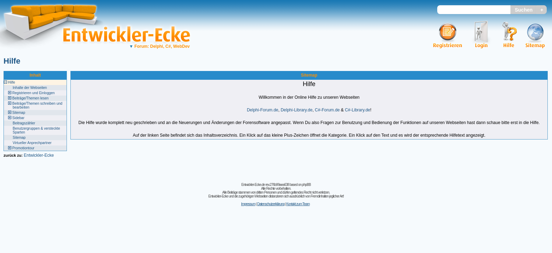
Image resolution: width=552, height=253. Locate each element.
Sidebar (18, 118)
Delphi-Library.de (297, 110)
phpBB (306, 185)
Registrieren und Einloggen (33, 93)
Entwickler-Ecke (39, 155)
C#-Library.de (357, 110)
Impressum (248, 204)
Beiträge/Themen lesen (30, 98)
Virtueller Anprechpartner (32, 143)
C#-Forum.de (327, 110)
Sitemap (18, 113)
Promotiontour (23, 148)
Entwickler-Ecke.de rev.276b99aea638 (265, 185)
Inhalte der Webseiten (30, 88)
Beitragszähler (24, 123)
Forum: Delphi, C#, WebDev (159, 46)
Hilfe (12, 61)
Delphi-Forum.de (262, 110)
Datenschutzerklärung (270, 204)
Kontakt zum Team (298, 204)
